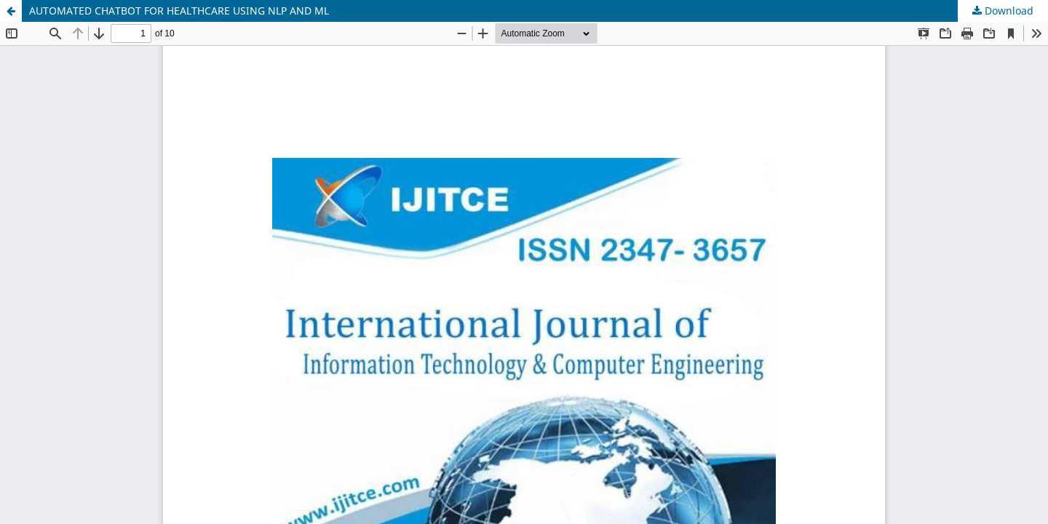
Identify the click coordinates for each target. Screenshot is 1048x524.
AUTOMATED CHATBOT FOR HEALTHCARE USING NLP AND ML (179, 10)
